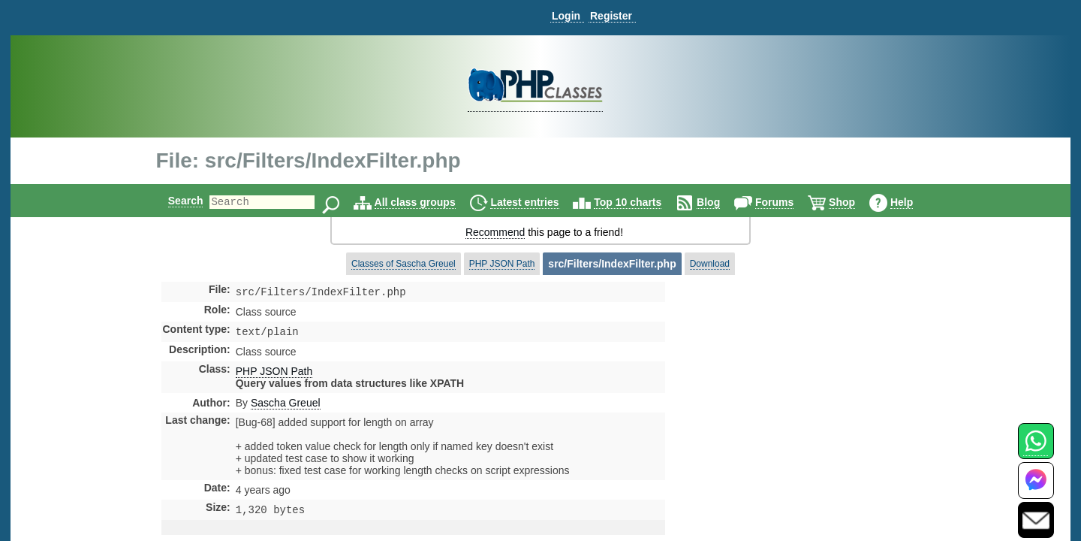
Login (566, 16)
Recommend (495, 232)
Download (710, 263)
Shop (855, 202)
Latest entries (537, 202)
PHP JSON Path (502, 263)
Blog (721, 202)
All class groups (427, 202)
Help (914, 202)
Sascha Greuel (286, 406)
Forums (787, 202)
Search (173, 201)
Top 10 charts (640, 202)
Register (611, 16)
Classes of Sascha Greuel (403, 263)
